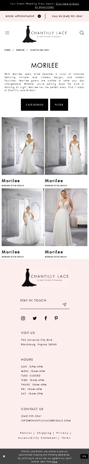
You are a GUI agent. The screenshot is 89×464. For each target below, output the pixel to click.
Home (8, 50)
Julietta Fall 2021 (40, 50)
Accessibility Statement (37, 438)
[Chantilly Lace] (44, 34)
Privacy (62, 433)
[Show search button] (82, 33)
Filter (59, 104)
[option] (23, 152)
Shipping (44, 433)
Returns (26, 433)
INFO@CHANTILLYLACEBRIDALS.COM (46, 420)
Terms (66, 438)
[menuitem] (23, 318)
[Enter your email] (45, 305)
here (54, 461)
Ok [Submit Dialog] (84, 456)
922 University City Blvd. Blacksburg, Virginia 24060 (39, 342)
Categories (35, 104)
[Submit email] (65, 305)
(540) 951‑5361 (31, 416)
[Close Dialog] (4, 456)
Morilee (20, 50)
